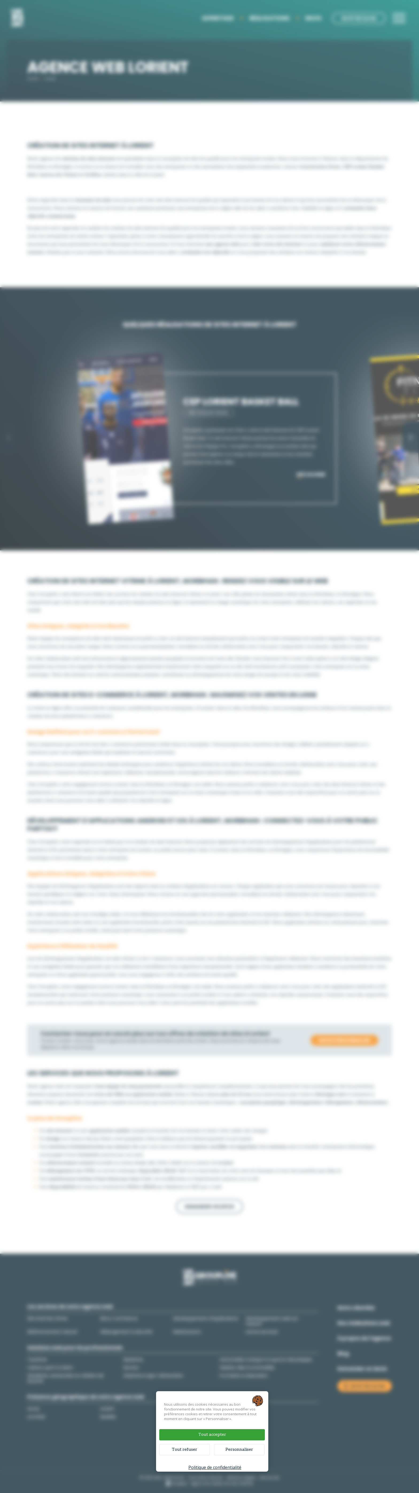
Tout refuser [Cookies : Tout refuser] (184, 1449)
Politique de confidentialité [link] (214, 1467)
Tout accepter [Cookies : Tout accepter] (212, 1434)
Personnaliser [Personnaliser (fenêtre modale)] (239, 1449)
